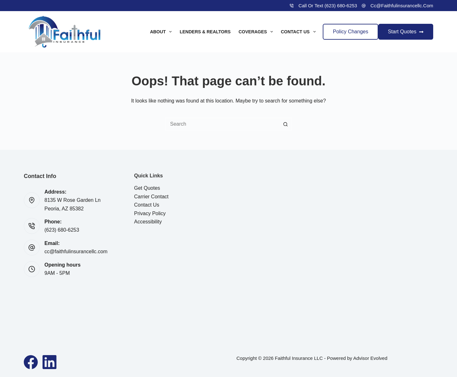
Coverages (257, 32)
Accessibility (148, 221)
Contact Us (299, 32)
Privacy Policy (150, 213)
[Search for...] (222, 124)
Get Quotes (147, 188)
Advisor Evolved (370, 358)
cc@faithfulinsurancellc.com (401, 5)
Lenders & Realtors (205, 31)
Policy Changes (350, 31)
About (162, 32)
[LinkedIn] (49, 362)
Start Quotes (406, 31)
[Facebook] (31, 362)
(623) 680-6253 (61, 230)
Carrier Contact (151, 196)
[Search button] (285, 124)
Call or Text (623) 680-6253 (327, 5)
